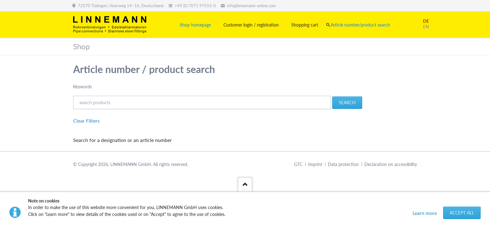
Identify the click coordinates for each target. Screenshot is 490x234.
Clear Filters (86, 121)
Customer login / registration (251, 24)
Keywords (82, 86)
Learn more (424, 213)
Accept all (462, 212)
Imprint (315, 164)
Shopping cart (304, 24)
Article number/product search (360, 24)
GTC (298, 164)
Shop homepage (195, 24)
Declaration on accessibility (390, 164)
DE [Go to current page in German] (426, 21)
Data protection (343, 164)
